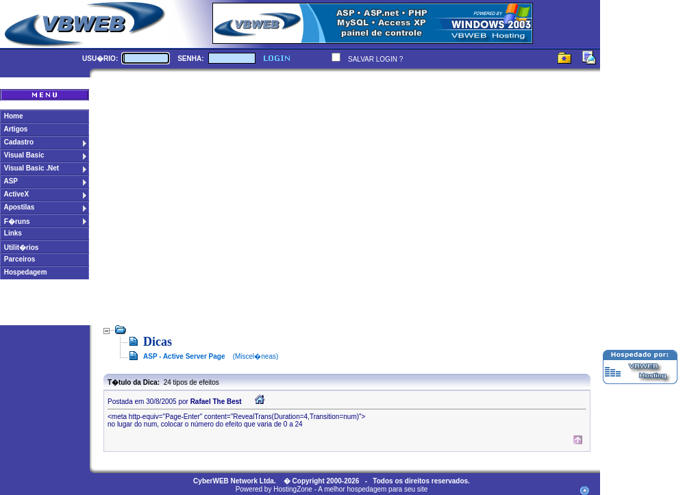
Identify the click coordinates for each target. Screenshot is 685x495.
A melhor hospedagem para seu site (372, 489)
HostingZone (292, 489)
